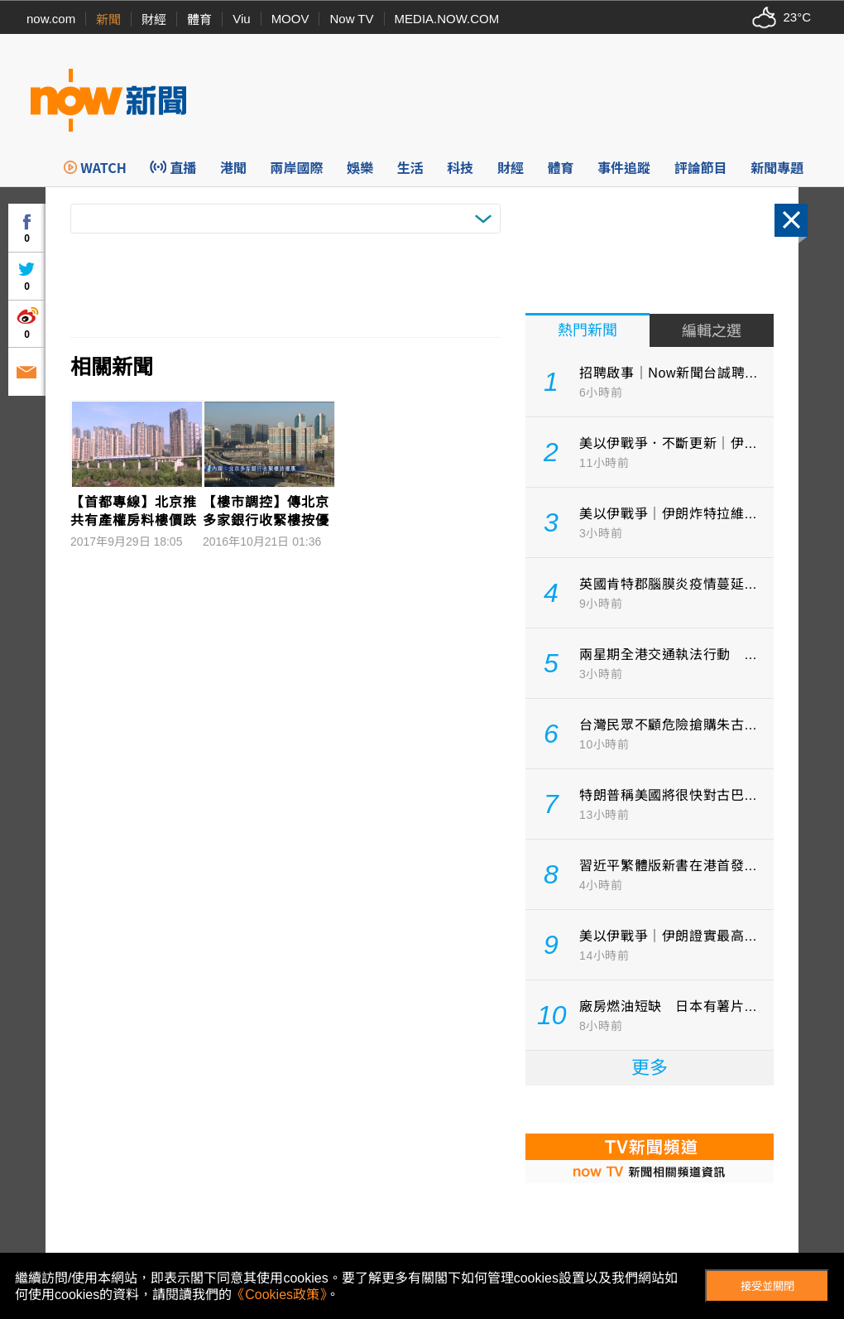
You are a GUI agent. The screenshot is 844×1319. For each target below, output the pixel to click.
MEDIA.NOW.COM (447, 19)
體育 (199, 19)
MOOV (290, 19)
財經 (153, 19)
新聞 (108, 19)
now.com (50, 19)
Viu (241, 19)
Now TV (351, 19)
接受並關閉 (767, 1286)
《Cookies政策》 (279, 1295)
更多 (649, 1067)
